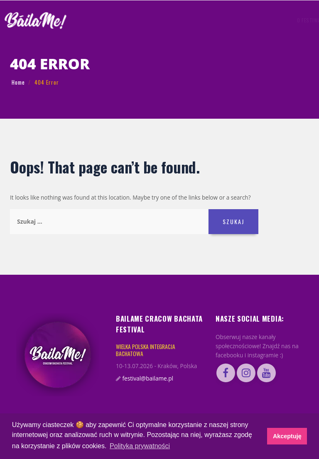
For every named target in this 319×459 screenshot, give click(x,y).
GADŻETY (191, 20)
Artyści (143, 20)
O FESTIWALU (115, 20)
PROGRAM (167, 20)
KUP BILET (265, 20)
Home (18, 82)
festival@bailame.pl (148, 378)
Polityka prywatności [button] (140, 445)
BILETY (225, 20)
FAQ (209, 20)
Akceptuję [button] (287, 436)
